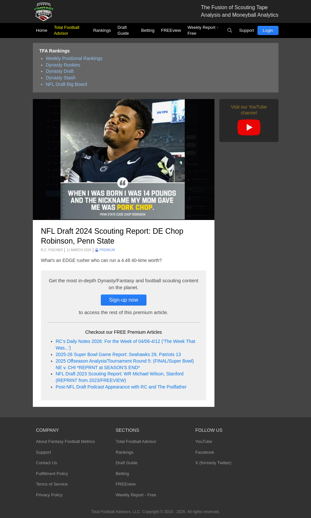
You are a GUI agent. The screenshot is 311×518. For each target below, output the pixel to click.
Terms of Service (52, 484)
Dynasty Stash (61, 77)
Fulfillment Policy (52, 473)
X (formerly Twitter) (213, 462)
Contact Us (46, 462)
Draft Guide (123, 30)
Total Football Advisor (66, 30)
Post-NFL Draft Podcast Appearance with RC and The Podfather (121, 386)
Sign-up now (123, 300)
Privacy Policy (49, 494)
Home (42, 30)
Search (229, 30)
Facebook (204, 452)
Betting (147, 30)
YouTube (203, 441)
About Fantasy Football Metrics (65, 441)
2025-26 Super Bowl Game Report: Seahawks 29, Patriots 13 (118, 354)
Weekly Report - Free (203, 30)
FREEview (171, 30)
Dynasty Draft (60, 71)
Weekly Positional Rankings (74, 58)
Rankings (102, 30)
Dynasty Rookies (63, 65)
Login (268, 30)
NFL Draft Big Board (66, 84)
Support (246, 30)
